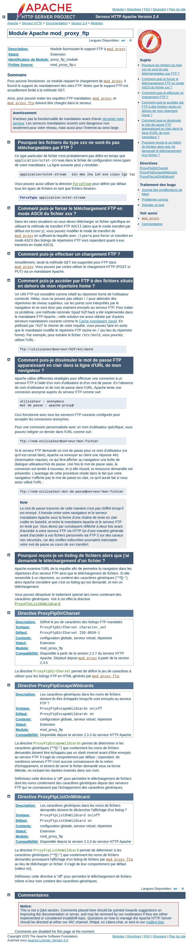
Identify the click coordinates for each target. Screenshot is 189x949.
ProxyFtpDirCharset (154, 168)
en (123, 40)
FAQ (147, 9)
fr (131, 40)
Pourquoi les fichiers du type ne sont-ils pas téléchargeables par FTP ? (162, 69)
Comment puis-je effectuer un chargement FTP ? (163, 95)
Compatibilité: (27, 653)
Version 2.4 (79, 23)
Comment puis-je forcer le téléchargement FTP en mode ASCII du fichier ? (163, 83)
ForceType (82, 184)
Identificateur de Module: (28, 60)
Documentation (56, 23)
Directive (27, 613)
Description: (18, 49)
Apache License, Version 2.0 (48, 940)
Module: (22, 648)
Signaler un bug (153, 205)
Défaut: (22, 633)
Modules (118, 9)
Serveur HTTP (32, 23)
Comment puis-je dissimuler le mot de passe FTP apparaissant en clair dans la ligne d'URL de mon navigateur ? (162, 129)
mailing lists (155, 922)
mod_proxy (116, 49)
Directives (134, 9)
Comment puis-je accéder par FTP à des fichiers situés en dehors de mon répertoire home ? (163, 109)
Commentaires (152, 224)
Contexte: (24, 638)
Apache (12, 23)
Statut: (13, 54)
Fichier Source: (20, 65)
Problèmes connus (155, 199)
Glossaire (159, 9)
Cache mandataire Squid (98, 321)
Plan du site (177, 9)
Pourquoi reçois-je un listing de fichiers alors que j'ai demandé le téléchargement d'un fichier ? (161, 149)
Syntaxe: (23, 627)
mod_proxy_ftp (20, 103)
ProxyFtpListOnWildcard (157, 176)
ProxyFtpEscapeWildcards (158, 172)
